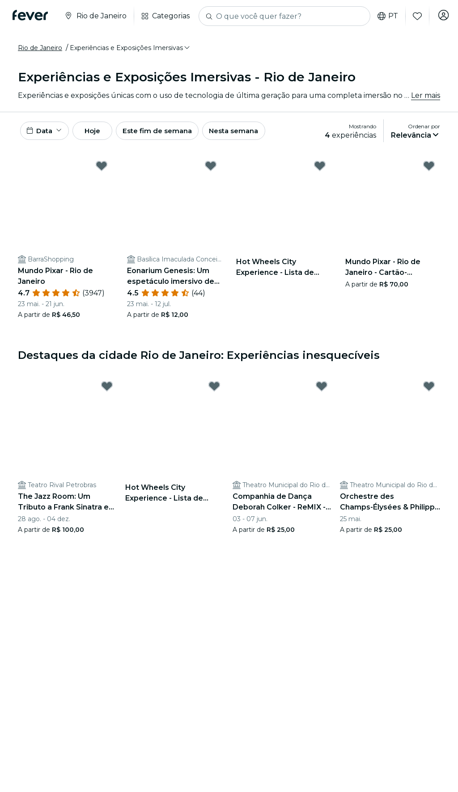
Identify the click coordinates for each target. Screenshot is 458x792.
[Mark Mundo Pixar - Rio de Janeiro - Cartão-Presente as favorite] (429, 169)
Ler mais (425, 95)
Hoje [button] (101, 132)
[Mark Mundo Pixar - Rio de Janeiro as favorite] (101, 169)
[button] (130, 47)
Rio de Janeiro (40, 48)
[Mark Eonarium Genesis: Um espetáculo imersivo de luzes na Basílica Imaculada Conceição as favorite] (210, 169)
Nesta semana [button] (257, 132)
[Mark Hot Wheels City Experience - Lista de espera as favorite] (320, 169)
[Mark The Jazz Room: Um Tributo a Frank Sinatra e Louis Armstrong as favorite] (107, 390)
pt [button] (384, 16)
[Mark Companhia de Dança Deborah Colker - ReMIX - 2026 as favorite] (321, 390)
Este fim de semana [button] (174, 132)
